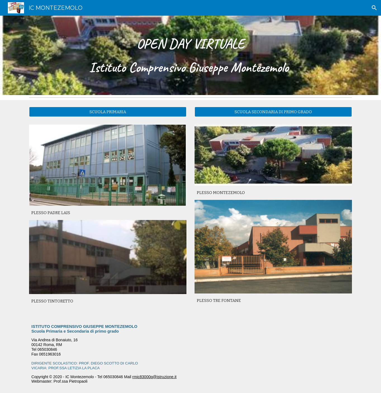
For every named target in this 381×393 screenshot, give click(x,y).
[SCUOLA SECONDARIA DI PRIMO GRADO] (273, 111)
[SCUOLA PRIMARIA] (107, 111)
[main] (190, 55)
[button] (374, 8)
